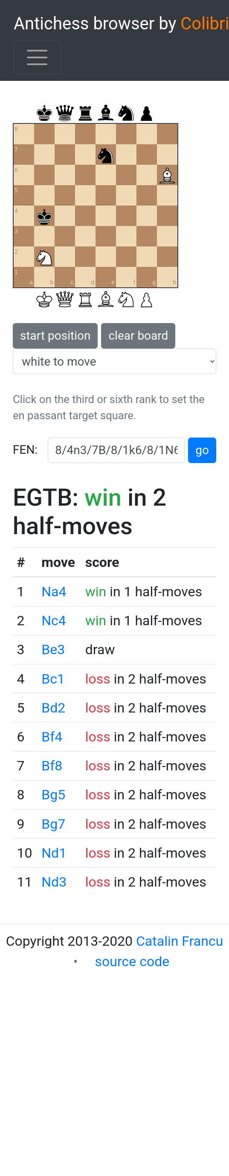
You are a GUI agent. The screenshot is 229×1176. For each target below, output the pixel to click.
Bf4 (51, 737)
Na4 (53, 592)
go (202, 450)
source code (132, 961)
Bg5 (53, 795)
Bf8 (51, 766)
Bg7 (53, 824)
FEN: (25, 450)
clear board (138, 336)
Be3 (53, 649)
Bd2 (53, 708)
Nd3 (54, 882)
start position (55, 336)
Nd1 (54, 853)
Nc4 (53, 620)
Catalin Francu (179, 941)
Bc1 (53, 679)
